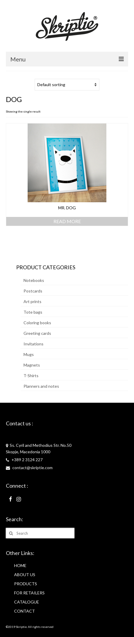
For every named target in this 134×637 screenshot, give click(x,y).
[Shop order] (67, 85)
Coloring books (37, 322)
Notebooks (34, 280)
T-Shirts (31, 375)
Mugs (29, 354)
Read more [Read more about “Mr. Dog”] (67, 221)
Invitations (33, 343)
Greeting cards (37, 333)
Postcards (33, 290)
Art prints (32, 301)
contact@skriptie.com (29, 467)
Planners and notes (41, 386)
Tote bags (33, 312)
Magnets (32, 364)
